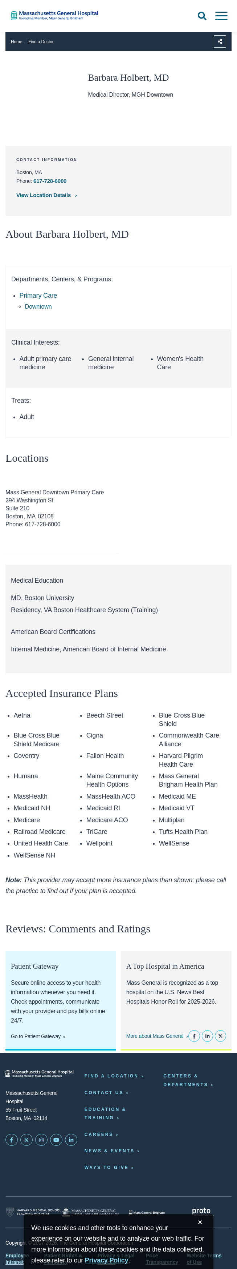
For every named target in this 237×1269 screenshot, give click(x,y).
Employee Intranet (17, 1259)
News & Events (110, 1150)
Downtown (38, 306)
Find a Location (112, 1076)
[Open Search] (202, 16)
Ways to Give (107, 1167)
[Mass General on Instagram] (41, 1140)
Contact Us (104, 1092)
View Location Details (44, 195)
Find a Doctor (41, 41)
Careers (99, 1134)
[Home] (49, 15)
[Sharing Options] (220, 41)
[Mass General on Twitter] (26, 1140)
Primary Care (38, 295)
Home (16, 41)
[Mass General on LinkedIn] (71, 1140)
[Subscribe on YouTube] (56, 1140)
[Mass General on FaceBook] (11, 1140)
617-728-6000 (49, 181)
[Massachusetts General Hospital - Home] (39, 1073)
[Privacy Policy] (106, 1260)
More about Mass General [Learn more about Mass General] (155, 1036)
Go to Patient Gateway (36, 1036)
